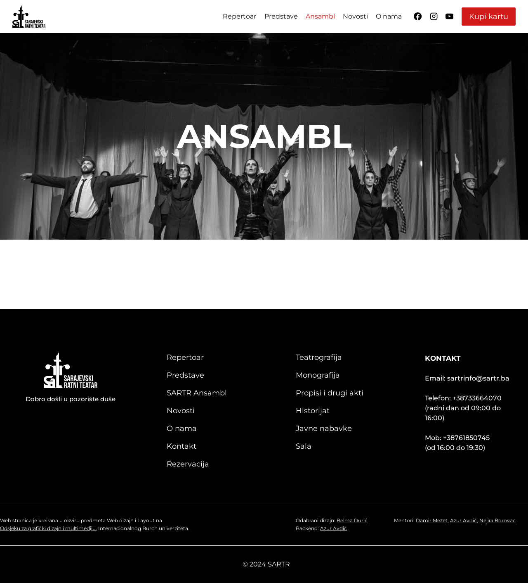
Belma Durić (353, 520)
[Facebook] (418, 16)
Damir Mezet (433, 520)
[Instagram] (433, 16)
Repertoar (239, 16)
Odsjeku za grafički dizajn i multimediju (48, 528)
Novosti (355, 16)
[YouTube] (449, 16)
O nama (389, 16)
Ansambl (320, 16)
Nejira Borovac (499, 520)
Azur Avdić (334, 528)
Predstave (281, 16)
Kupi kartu (488, 16)
